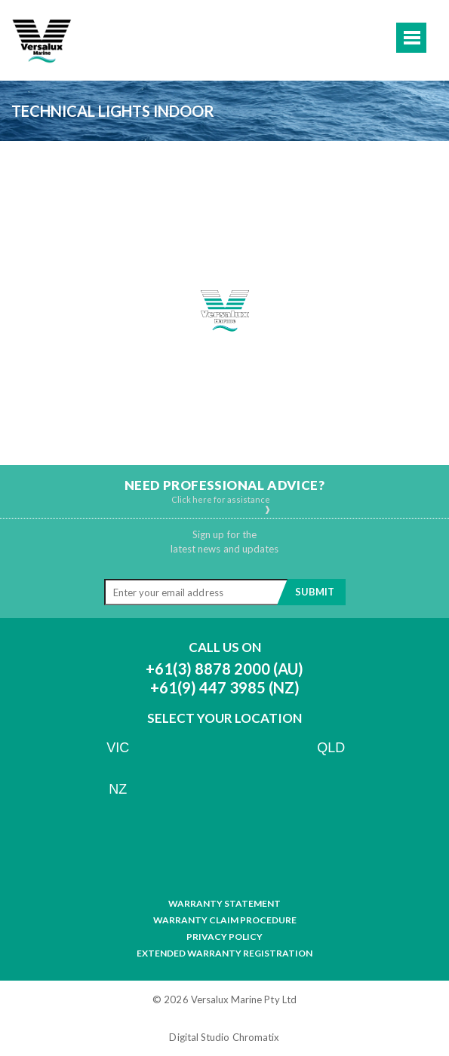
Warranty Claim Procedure (225, 920)
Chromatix (255, 1037)
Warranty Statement (224, 903)
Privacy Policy (224, 936)
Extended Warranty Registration (224, 953)
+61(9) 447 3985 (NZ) (225, 687)
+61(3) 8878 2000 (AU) (224, 668)
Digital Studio (199, 1037)
